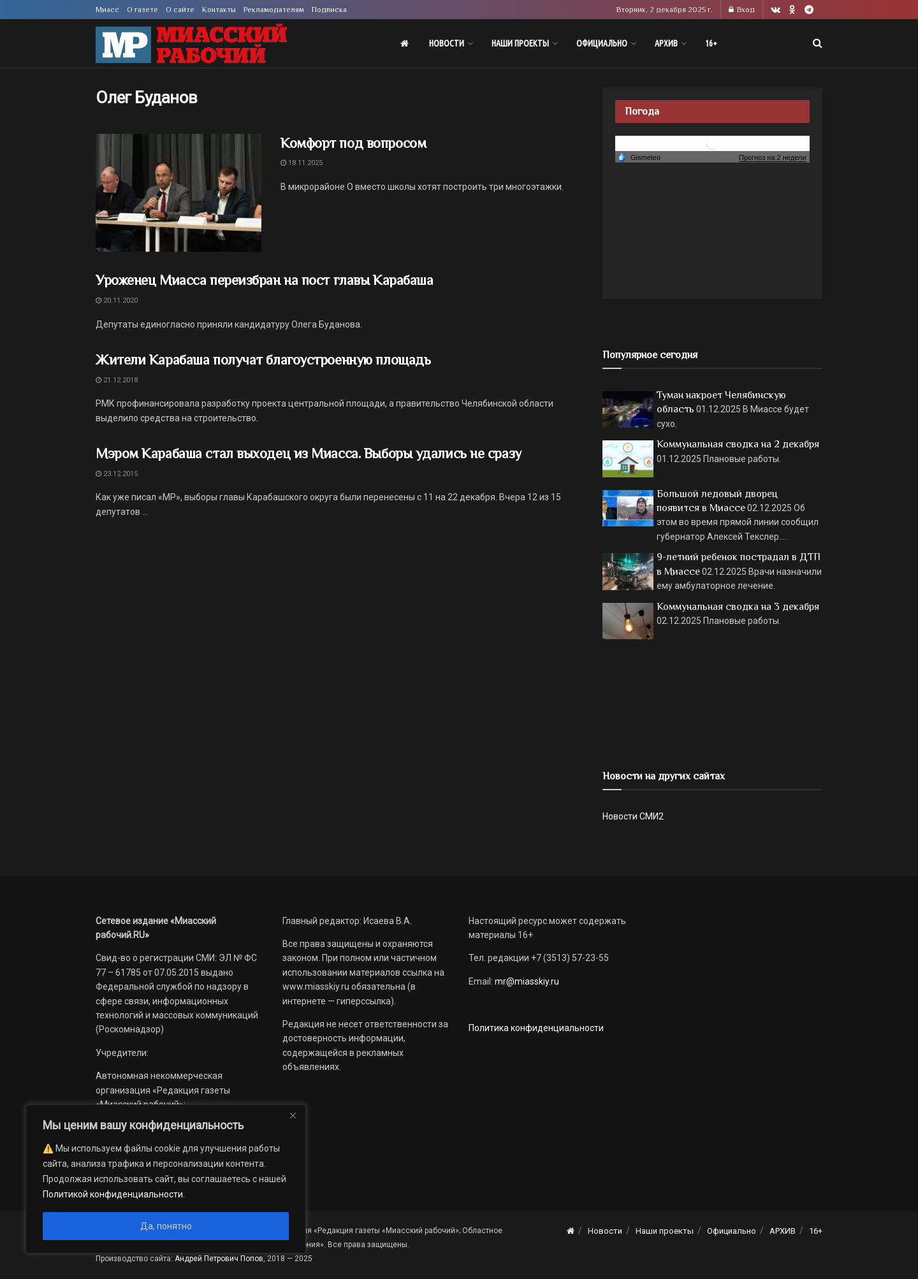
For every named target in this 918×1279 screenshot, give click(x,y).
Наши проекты (520, 43)
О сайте (180, 9)
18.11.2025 (301, 163)
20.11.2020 (117, 300)
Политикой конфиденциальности (113, 1194)
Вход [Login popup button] (742, 9)
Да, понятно (166, 1226)
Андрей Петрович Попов (219, 1258)
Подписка (329, 9)
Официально (601, 43)
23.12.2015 (117, 474)
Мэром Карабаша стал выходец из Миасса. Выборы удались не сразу (308, 453)
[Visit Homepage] (191, 44)
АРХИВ (666, 43)
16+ (711, 43)
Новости (446, 43)
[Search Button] (817, 43)
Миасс (107, 9)
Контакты (219, 9)
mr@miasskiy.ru (526, 981)
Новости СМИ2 (633, 816)
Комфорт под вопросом (353, 143)
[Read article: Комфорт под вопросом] (178, 193)
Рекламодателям (274, 9)
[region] (166, 1179)
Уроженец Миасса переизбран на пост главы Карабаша (264, 280)
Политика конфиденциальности (536, 1028)
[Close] (292, 1115)
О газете (142, 9)
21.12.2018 (117, 380)
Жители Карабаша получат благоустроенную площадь (263, 360)
